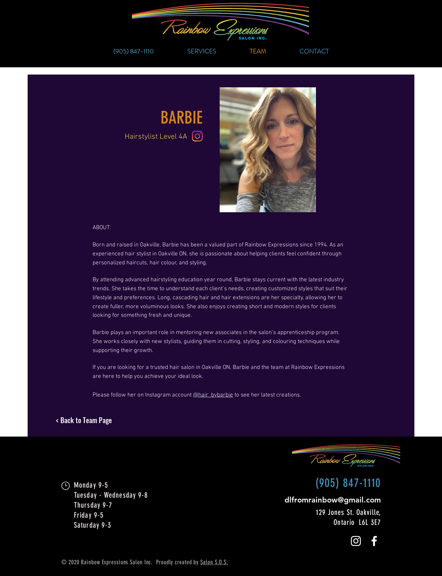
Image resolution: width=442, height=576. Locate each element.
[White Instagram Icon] (356, 541)
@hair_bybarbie (213, 395)
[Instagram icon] (197, 136)
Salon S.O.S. (214, 562)
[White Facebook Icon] (374, 541)
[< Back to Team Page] (110, 420)
